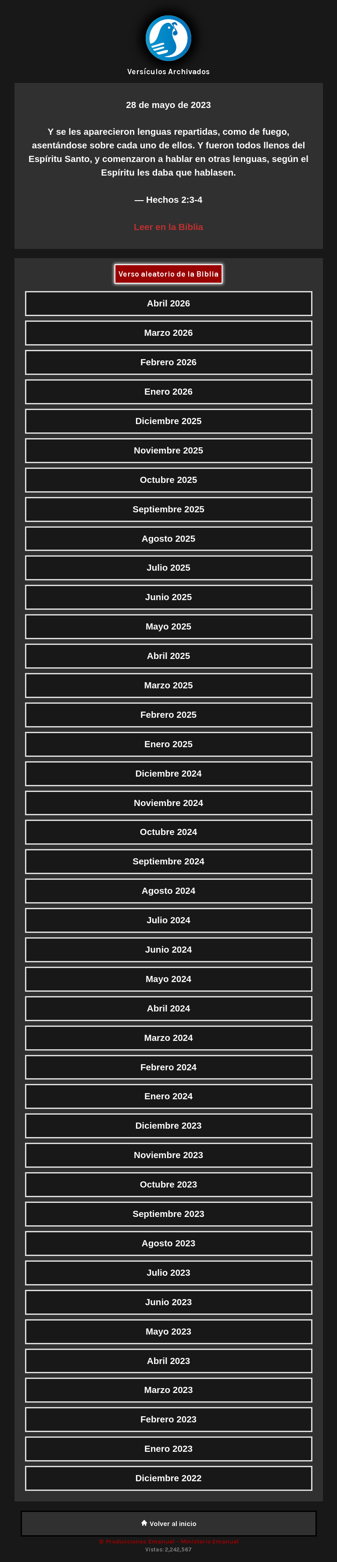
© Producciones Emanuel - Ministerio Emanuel (169, 1541)
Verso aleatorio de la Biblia (168, 274)
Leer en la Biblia (168, 227)
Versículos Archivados (168, 71)
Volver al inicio (169, 1523)
